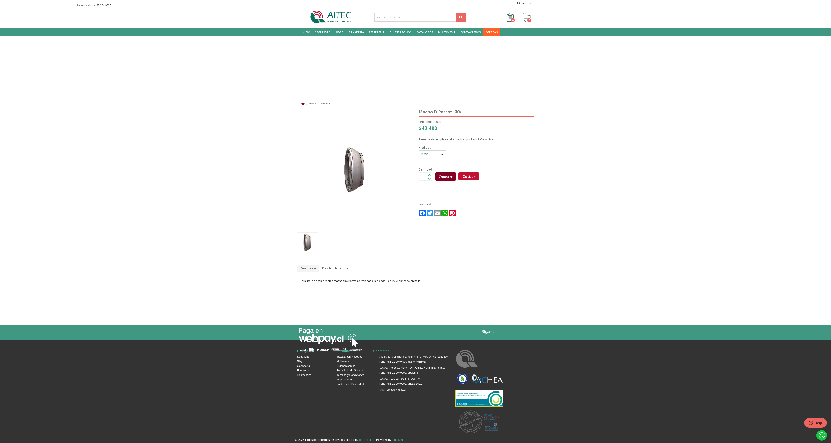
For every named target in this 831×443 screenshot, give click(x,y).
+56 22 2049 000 (397, 361)
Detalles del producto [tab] (337, 268)
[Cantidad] (423, 176)
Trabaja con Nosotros (349, 356)
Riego (300, 361)
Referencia (425, 122)
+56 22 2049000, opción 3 (402, 372)
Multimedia (343, 361)
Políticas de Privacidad (350, 384)
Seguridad (303, 356)
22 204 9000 (104, 5)
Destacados (304, 375)
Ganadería (303, 365)
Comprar (446, 176)
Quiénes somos (346, 365)
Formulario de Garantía (350, 370)
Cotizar (469, 176)
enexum (398, 440)
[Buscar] (420, 17)
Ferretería (303, 370)
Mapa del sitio (345, 379)
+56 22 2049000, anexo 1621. (405, 383)
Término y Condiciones (350, 375)
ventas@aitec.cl (396, 389)
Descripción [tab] (308, 268)
